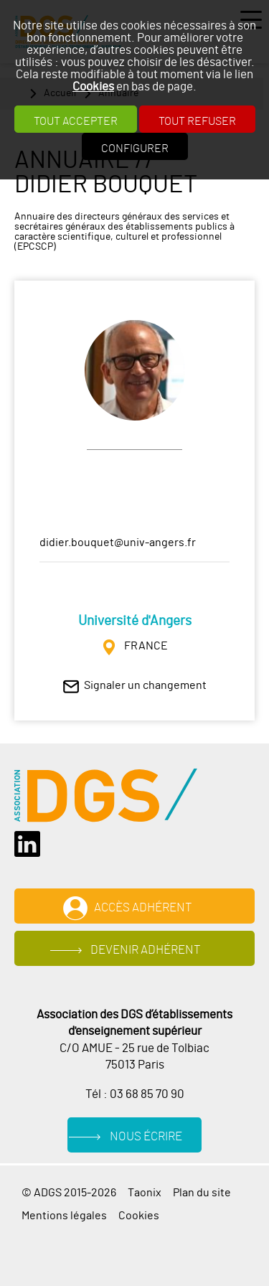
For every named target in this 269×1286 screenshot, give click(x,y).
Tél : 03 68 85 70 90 (134, 1094)
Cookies (93, 86)
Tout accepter (76, 121)
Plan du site (202, 1192)
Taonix (144, 1192)
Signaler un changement (145, 685)
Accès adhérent (143, 908)
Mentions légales (64, 1215)
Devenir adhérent (145, 950)
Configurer (135, 148)
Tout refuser (197, 121)
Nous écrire (146, 1136)
